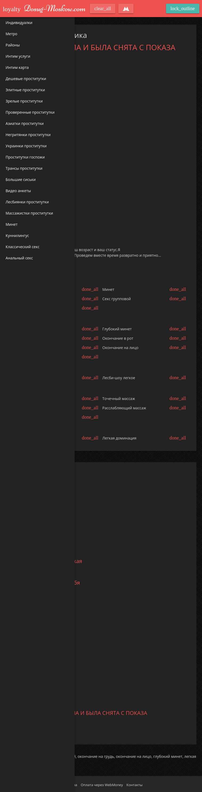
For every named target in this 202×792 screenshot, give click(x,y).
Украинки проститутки (26, 145)
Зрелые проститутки (24, 101)
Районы (13, 44)
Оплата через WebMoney (102, 784)
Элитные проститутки (25, 89)
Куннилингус (17, 235)
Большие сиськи (21, 179)
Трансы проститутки (24, 168)
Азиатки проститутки (25, 123)
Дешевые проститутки (26, 78)
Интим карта (17, 67)
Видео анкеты (18, 190)
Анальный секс (19, 257)
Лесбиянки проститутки (27, 201)
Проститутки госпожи (25, 157)
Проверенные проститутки (30, 112)
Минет (12, 224)
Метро (11, 33)
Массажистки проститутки (29, 213)
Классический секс (22, 246)
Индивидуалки (19, 22)
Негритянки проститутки (28, 134)
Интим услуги (18, 56)
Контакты (135, 784)
